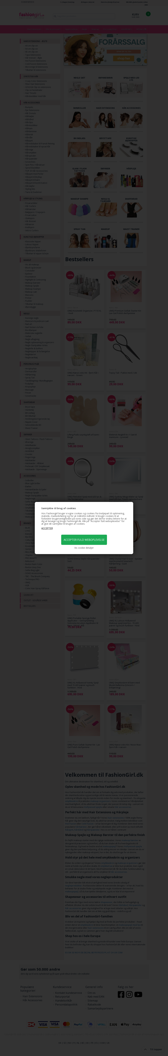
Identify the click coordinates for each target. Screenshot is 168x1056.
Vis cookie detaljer (84, 548)
